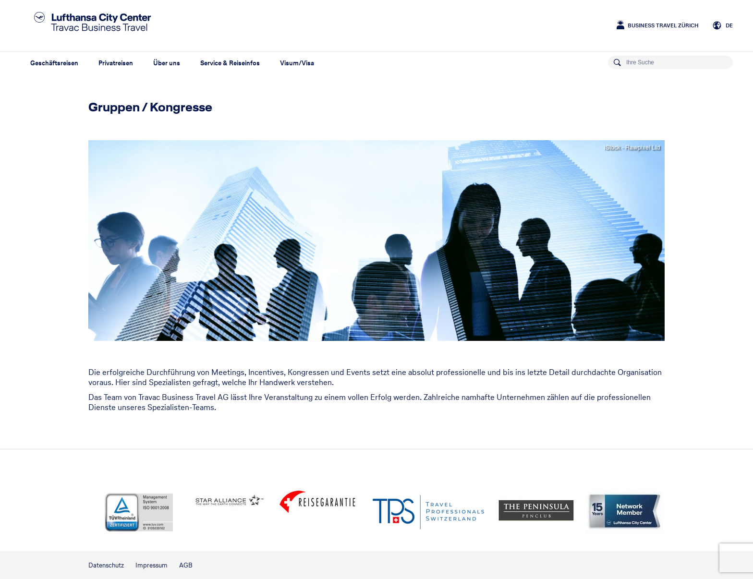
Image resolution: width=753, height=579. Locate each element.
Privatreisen (115, 63)
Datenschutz (106, 565)
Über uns (166, 63)
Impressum (151, 565)
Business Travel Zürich (663, 25)
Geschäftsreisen (54, 63)
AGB (186, 565)
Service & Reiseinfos (230, 63)
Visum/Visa (297, 63)
